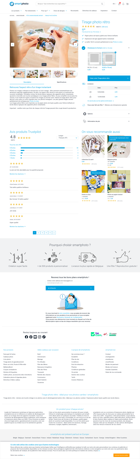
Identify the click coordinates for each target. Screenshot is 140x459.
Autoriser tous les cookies (121, 455)
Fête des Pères (42, 369)
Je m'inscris (52, 288)
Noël (39, 354)
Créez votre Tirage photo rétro (100, 78)
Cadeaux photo (8, 357)
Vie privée (74, 372)
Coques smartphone (10, 369)
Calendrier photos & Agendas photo (14, 377)
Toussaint (40, 372)
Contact (114, 11)
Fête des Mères (42, 364)
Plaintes (74, 367)
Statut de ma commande (113, 372)
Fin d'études (41, 362)
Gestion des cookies (78, 375)
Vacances (40, 382)
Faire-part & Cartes (9, 354)
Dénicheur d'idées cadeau (11, 380)
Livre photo (7, 359)
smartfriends (109, 362)
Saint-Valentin (41, 380)
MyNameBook (8, 367)
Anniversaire (41, 357)
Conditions (75, 362)
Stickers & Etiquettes (10, 372)
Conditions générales (78, 369)
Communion (41, 377)
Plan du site (75, 359)
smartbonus (109, 359)
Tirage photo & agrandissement (13, 362)
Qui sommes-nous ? (77, 354)
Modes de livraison (111, 367)
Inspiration (104, 11)
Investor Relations (77, 380)
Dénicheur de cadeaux (89, 11)
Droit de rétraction (77, 364)
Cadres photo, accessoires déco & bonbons (17, 375)
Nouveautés (74, 11)
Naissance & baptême (44, 367)
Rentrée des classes (44, 375)
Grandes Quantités (111, 369)
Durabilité (74, 357)
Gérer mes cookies (17, 455)
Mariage (40, 359)
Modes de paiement (111, 364)
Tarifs (73, 377)
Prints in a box (34, 101)
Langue (61, 136)
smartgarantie (110, 357)
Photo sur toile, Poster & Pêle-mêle (14, 364)
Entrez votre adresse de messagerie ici (60, 281)
